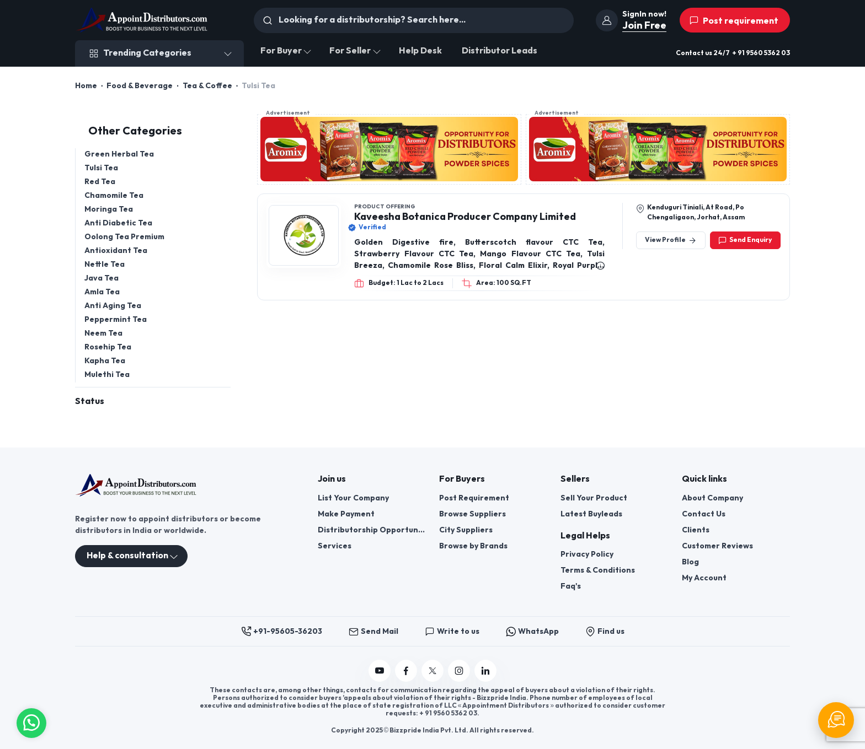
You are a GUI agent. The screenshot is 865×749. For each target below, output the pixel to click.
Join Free (644, 25)
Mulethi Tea (107, 374)
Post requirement (733, 20)
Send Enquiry (745, 240)
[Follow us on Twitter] (432, 671)
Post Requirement (474, 498)
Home (86, 86)
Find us (604, 632)
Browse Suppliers (472, 514)
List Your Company (353, 498)
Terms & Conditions (597, 570)
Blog (690, 562)
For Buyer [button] (281, 51)
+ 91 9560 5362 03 (761, 53)
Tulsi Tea (101, 168)
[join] (607, 20)
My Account (704, 578)
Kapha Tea (104, 361)
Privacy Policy (586, 554)
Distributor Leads (499, 51)
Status (89, 401)
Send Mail (373, 632)
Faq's (570, 586)
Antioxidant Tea (115, 250)
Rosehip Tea (107, 347)
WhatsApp (532, 632)
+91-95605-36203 (281, 632)
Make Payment (346, 514)
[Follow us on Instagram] (459, 671)
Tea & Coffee (207, 86)
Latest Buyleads (591, 514)
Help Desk (420, 51)
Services (334, 546)
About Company (712, 498)
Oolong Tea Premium (124, 237)
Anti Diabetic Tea (118, 223)
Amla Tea (102, 292)
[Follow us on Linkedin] (485, 671)
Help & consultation (127, 556)
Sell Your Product (593, 498)
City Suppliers (466, 530)
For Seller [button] (350, 51)
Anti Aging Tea (112, 305)
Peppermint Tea (115, 319)
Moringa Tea (108, 209)
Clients (695, 530)
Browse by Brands (473, 546)
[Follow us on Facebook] (406, 671)
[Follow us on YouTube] (380, 671)
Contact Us (703, 514)
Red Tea (99, 181)
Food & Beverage (139, 86)
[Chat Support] (836, 720)
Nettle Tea (104, 264)
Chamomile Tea (113, 195)
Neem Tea (103, 333)
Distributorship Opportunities (372, 530)
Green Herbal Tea (119, 154)
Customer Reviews (717, 546)
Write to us (452, 632)
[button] (31, 722)
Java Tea (101, 278)
